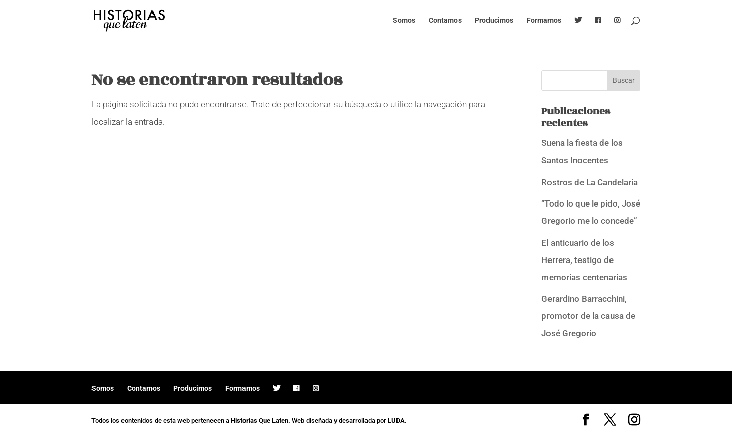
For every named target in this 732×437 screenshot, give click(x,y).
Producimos (494, 20)
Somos (404, 20)
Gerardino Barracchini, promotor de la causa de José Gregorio (588, 316)
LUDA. (397, 420)
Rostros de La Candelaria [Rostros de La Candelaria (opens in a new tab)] (589, 182)
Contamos (445, 20)
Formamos (544, 20)
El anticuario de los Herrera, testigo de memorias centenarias (584, 260)
